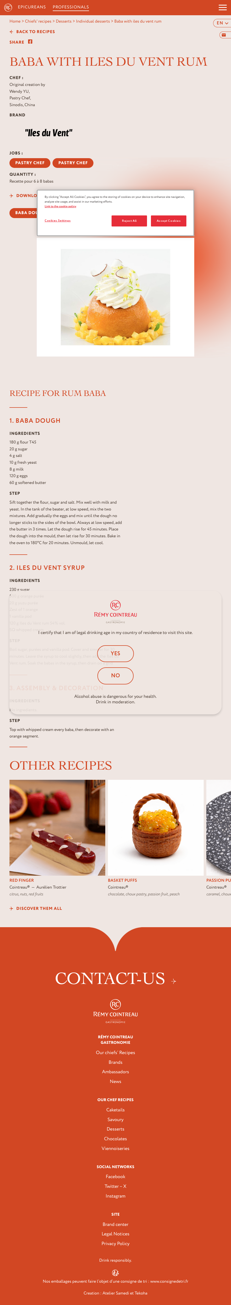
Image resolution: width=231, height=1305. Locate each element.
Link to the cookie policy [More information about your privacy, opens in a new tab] (60, 206)
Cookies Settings (58, 220)
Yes (115, 654)
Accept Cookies (169, 221)
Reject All (129, 221)
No (115, 676)
